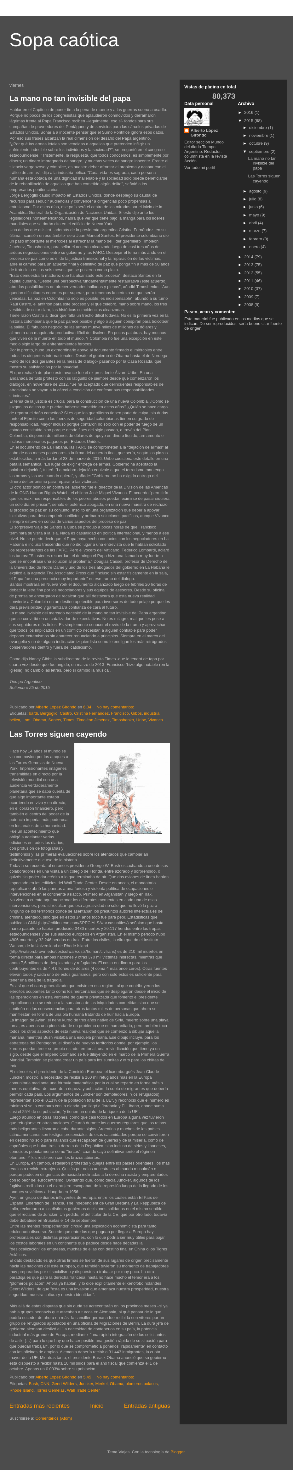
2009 (249, 296)
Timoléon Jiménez (93, 720)
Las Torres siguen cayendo (58, 734)
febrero (256, 239)
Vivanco (155, 720)
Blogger (177, 1452)
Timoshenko (123, 720)
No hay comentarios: (115, 707)
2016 (249, 112)
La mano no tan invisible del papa (69, 98)
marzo (255, 230)
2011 (249, 280)
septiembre (260, 151)
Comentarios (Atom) (53, 1418)
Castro (66, 713)
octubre (256, 143)
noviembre (259, 135)
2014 (249, 256)
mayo (254, 215)
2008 (249, 304)
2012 (249, 273)
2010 (249, 288)
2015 (249, 120)
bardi (33, 713)
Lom (26, 720)
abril (253, 223)
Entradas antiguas (147, 1406)
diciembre (258, 127)
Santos (55, 720)
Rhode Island (21, 1390)
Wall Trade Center (83, 1390)
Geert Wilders (64, 1383)
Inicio (96, 1406)
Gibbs (136, 713)
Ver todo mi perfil (199, 167)
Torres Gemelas (50, 1390)
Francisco (120, 713)
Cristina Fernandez (91, 713)
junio (254, 206)
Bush (33, 1383)
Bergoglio (49, 713)
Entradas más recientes (39, 1406)
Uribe (141, 720)
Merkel (101, 1383)
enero (255, 246)
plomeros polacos (142, 1383)
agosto (256, 191)
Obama (39, 720)
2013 (249, 264)
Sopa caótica (64, 39)
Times (68, 720)
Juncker (86, 1383)
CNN (44, 1383)
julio (253, 199)
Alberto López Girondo (204, 132)
